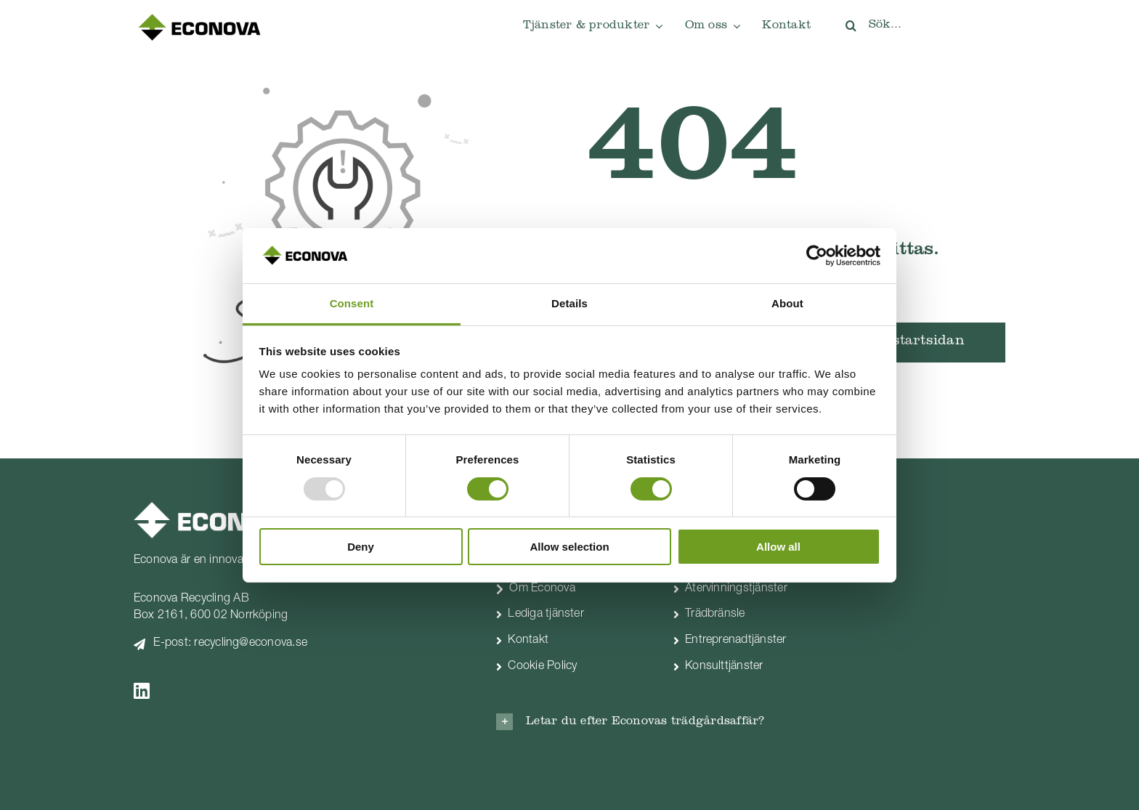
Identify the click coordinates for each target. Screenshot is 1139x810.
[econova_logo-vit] (215, 508)
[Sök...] (918, 25)
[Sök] (850, 25)
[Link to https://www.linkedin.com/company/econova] (293, 690)
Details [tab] (569, 303)
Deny (360, 546)
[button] (660, 721)
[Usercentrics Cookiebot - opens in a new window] (816, 256)
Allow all (778, 546)
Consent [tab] (352, 303)
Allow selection (569, 546)
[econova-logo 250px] (199, 17)
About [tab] (787, 303)
